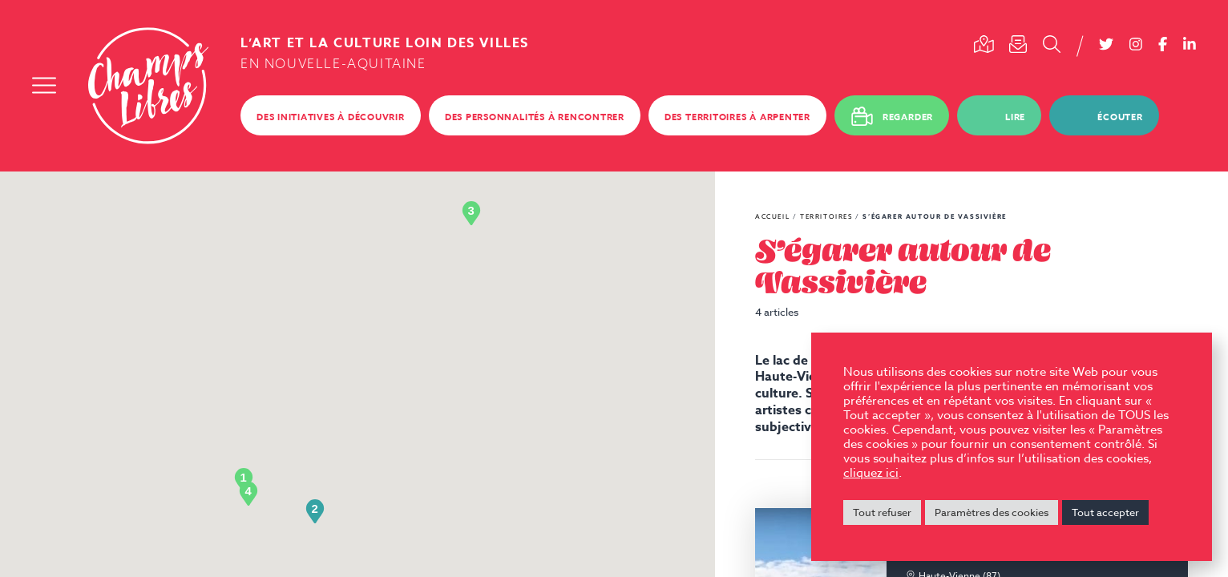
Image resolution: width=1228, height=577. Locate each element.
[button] (244, 480)
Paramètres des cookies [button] (991, 512)
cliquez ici (871, 473)
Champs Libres (148, 86)
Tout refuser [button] (882, 512)
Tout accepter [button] (1105, 512)
